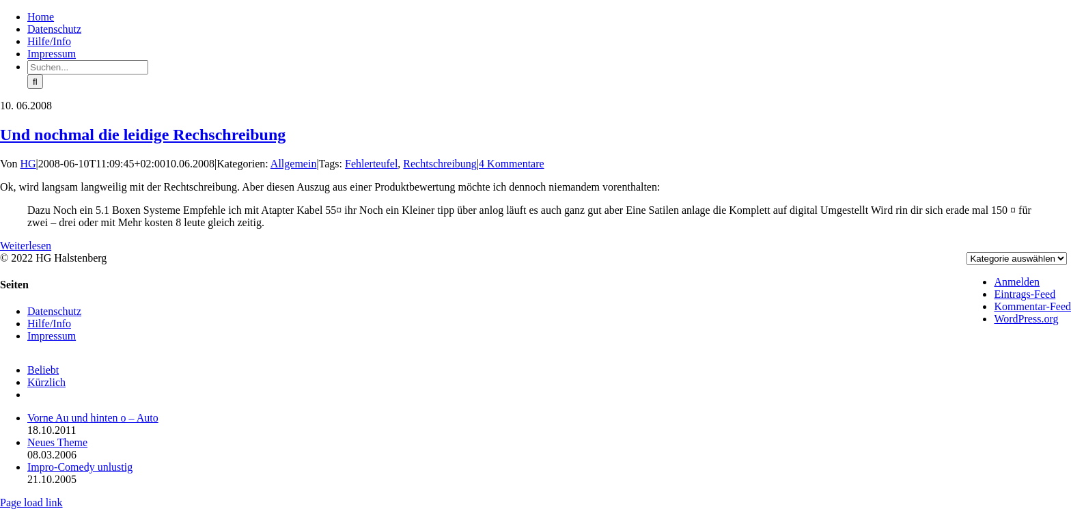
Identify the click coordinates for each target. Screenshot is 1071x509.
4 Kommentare (511, 163)
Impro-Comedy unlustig (80, 467)
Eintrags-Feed (1024, 294)
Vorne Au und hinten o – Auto (92, 418)
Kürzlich (46, 382)
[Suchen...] (87, 67)
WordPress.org (1026, 319)
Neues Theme (57, 442)
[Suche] (35, 81)
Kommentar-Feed (1032, 306)
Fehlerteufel (371, 163)
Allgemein (293, 163)
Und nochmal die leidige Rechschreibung (143, 134)
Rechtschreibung (440, 163)
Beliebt (43, 370)
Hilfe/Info (49, 323)
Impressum (51, 336)
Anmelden (1017, 282)
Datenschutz (54, 311)
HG (28, 163)
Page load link (31, 502)
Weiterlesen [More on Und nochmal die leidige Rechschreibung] (25, 245)
